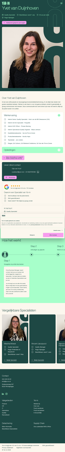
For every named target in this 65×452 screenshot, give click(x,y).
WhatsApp (10, 177)
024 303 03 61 (6, 379)
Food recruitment (39, 410)
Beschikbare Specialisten (9, 428)
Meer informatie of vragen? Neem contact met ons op (13, 157)
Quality (4, 412)
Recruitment (5, 415)
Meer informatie (7, 426)
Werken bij (37, 403)
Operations (5, 410)
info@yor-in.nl (6, 381)
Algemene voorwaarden (23, 447)
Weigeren (32, 235)
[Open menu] (61, 3)
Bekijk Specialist (10, 360)
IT (2, 408)
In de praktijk (38, 412)
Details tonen (57, 230)
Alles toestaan (53, 235)
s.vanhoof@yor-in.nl (18, 172)
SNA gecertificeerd (48, 445)
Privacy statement (7, 447)
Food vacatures (38, 408)
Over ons (36, 406)
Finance (4, 403)
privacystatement (35, 224)
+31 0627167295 (30, 172)
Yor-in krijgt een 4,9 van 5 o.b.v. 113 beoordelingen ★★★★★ (20, 445)
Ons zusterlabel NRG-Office (42, 426)
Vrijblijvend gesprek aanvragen (14, 22)
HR (3, 406)
